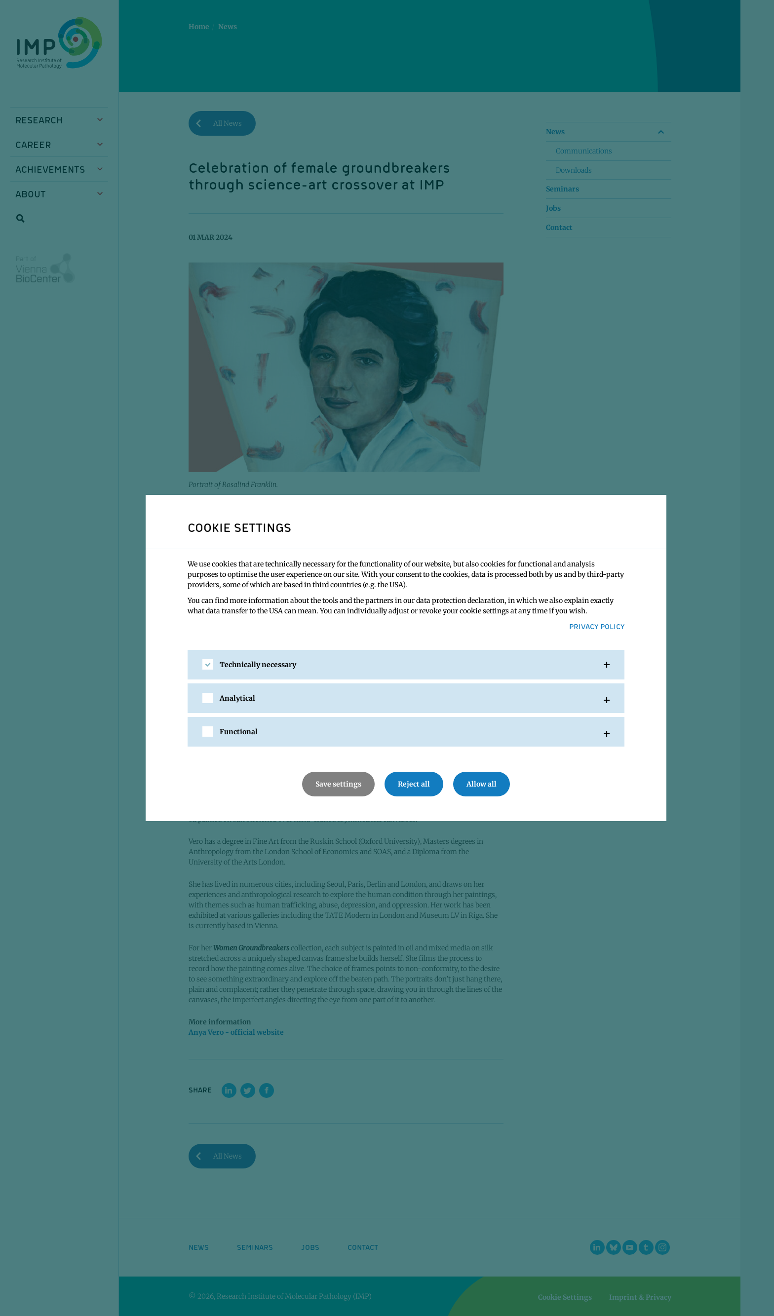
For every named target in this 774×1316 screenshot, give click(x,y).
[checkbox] (207, 664)
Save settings (338, 784)
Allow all (481, 784)
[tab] (406, 664)
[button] (406, 664)
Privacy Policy (596, 626)
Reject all (414, 784)
